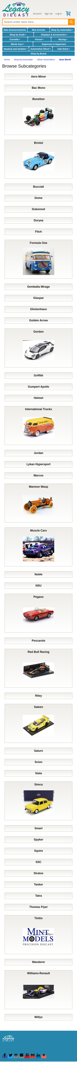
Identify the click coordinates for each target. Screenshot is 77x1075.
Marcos (38, 475)
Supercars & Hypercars (54, 44)
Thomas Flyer (38, 907)
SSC (38, 862)
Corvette (15, 39)
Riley (38, 695)
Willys (38, 1017)
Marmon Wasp (38, 503)
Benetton (38, 115)
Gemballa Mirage (38, 286)
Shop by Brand (38, 53)
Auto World (65, 59)
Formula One (38, 259)
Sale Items (63, 49)
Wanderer (38, 962)
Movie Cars (17, 44)
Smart (38, 828)
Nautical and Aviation (16, 49)
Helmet (38, 398)
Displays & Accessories (54, 34)
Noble (38, 574)
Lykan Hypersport (38, 464)
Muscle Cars (38, 547)
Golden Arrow (38, 320)
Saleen (38, 723)
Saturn (38, 750)
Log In (58, 13)
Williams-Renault (38, 990)
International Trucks (38, 426)
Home (7, 59)
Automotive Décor (40, 49)
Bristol (38, 159)
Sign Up (48, 13)
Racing (62, 39)
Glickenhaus (38, 309)
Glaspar (38, 298)
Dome (38, 198)
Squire (38, 850)
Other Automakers (46, 59)
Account (37, 13)
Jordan (38, 453)
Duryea (38, 220)
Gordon (38, 348)
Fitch (38, 231)
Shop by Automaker (62, 30)
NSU (38, 585)
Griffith (38, 375)
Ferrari (39, 39)
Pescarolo (38, 640)
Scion (38, 762)
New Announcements (15, 30)
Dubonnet (38, 209)
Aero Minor (38, 76)
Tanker (38, 884)
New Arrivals (38, 30)
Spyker (38, 839)
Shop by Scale (18, 34)
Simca (38, 801)
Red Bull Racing (38, 668)
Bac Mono (38, 87)
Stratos (38, 873)
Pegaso (38, 613)
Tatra (38, 895)
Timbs (38, 935)
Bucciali (38, 186)
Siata (38, 773)
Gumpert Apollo (38, 386)
